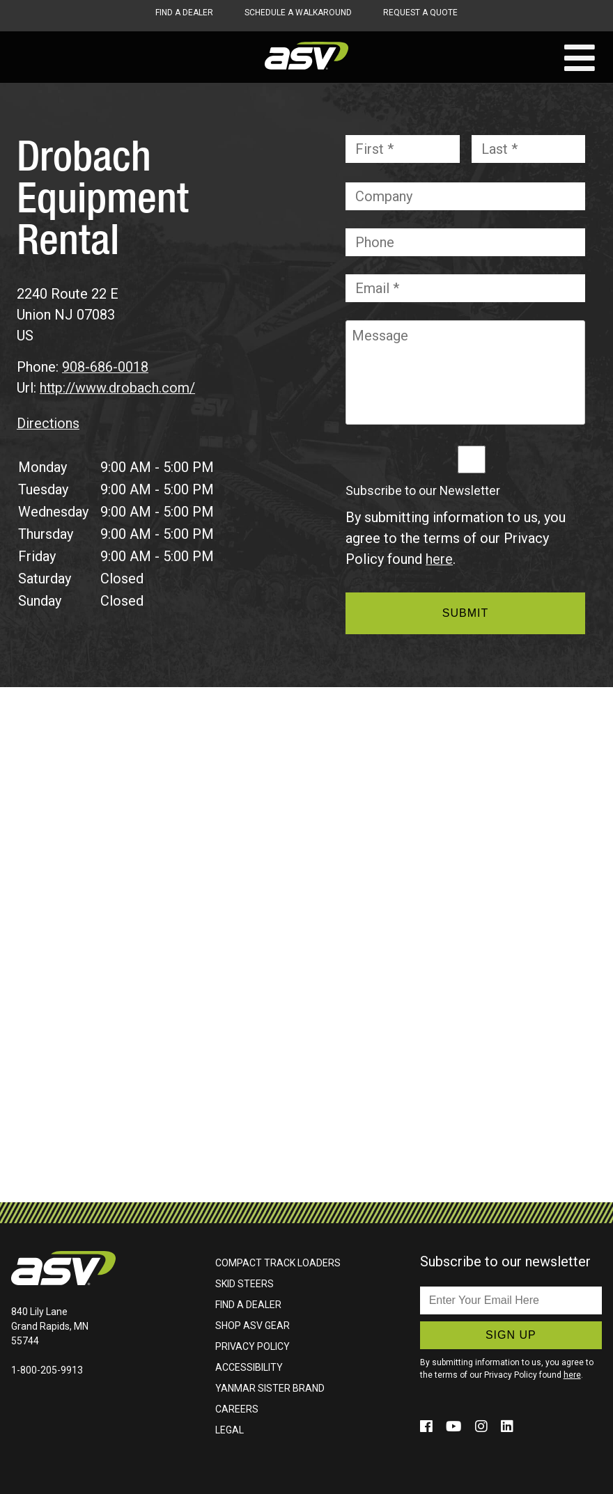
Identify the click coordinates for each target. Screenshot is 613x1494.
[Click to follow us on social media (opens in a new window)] (428, 1425)
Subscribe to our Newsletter (423, 491)
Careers (236, 1408)
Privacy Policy (252, 1345)
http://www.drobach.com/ (118, 387)
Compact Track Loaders (278, 1262)
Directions (48, 422)
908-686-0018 (105, 367)
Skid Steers (244, 1283)
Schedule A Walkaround (298, 12)
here (439, 559)
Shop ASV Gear (252, 1324)
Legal (229, 1429)
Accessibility (249, 1366)
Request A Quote (420, 12)
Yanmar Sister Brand (270, 1387)
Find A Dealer (184, 12)
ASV (306, 56)
